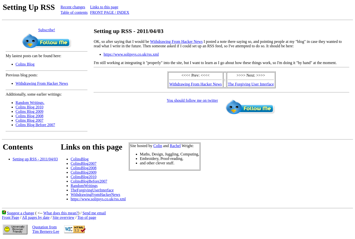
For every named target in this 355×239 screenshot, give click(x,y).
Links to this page (104, 7)
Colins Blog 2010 (29, 107)
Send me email (94, 213)
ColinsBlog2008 (83, 168)
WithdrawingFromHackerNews (95, 194)
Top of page (86, 217)
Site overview (63, 217)
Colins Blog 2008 (29, 116)
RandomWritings (84, 186)
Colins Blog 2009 (29, 111)
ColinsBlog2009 (83, 172)
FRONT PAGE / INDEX (109, 12)
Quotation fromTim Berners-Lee (45, 229)
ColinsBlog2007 (83, 163)
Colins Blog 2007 (29, 120)
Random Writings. (30, 103)
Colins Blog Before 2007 (35, 125)
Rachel (175, 146)
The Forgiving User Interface (251, 84)
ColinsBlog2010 (83, 177)
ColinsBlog (80, 159)
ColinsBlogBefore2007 (89, 181)
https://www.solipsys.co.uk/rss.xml (131, 54)
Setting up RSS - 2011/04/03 (35, 159)
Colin (157, 146)
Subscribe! (46, 30)
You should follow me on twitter (192, 100)
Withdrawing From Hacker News (42, 83)
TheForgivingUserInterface (92, 190)
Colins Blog (25, 64)
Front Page (10, 217)
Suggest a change (20, 213)
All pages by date (36, 217)
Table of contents (74, 12)
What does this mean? (60, 213)
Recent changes (73, 7)
